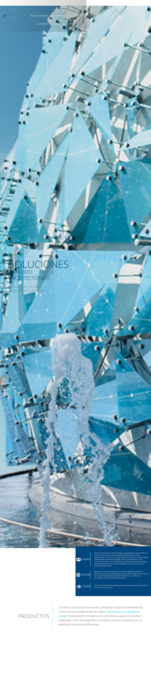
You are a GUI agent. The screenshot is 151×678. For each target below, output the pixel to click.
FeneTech (110, 15)
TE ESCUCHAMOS (90, 7)
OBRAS (72, 7)
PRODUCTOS (57, 7)
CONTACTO (94, 15)
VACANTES (110, 7)
